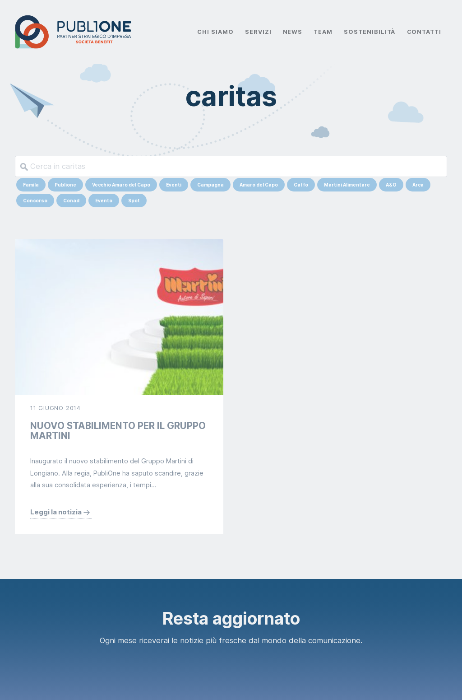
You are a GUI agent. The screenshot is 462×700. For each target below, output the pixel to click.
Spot (134, 200)
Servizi (258, 31)
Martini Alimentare (347, 184)
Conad (71, 200)
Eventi (173, 184)
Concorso (35, 200)
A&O (391, 184)
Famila (31, 184)
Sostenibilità (369, 31)
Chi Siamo (215, 31)
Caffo (301, 184)
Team (323, 31)
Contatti (424, 31)
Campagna (210, 184)
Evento (103, 200)
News (293, 31)
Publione (65, 184)
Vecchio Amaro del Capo (121, 184)
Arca (418, 184)
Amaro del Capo (259, 184)
